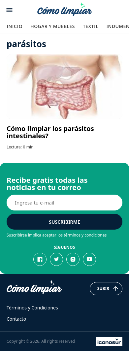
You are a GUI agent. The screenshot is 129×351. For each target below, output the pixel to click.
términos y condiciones (85, 235)
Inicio (14, 26)
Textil (90, 26)
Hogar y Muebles (52, 26)
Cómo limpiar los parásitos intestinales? (50, 132)
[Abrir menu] (9, 10)
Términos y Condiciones (32, 307)
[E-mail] (64, 202)
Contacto (16, 319)
